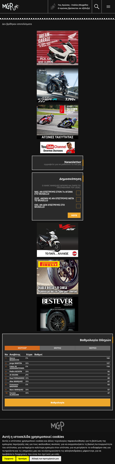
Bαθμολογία (57, 402)
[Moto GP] (25, 6)
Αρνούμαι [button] (22, 459)
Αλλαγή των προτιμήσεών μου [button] (45, 459)
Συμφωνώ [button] (8, 459)
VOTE (74, 215)
